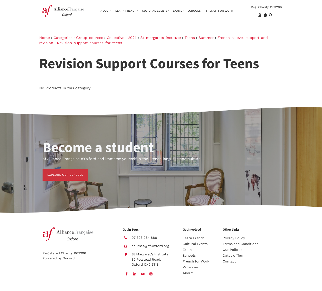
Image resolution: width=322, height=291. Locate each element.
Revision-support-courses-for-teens (89, 43)
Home (44, 38)
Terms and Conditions (240, 244)
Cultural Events (154, 10)
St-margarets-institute (160, 38)
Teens (190, 38)
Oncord (69, 258)
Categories (63, 38)
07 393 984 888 (144, 238)
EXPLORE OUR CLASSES (60, 171)
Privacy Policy (234, 238)
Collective (115, 38)
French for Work (196, 261)
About (105, 10)
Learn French (126, 10)
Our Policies (232, 250)
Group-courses (89, 38)
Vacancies (191, 267)
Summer (206, 38)
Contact (229, 261)
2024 (132, 38)
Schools (194, 10)
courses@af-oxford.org (150, 246)
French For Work (219, 10)
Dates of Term (234, 255)
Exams (177, 10)
